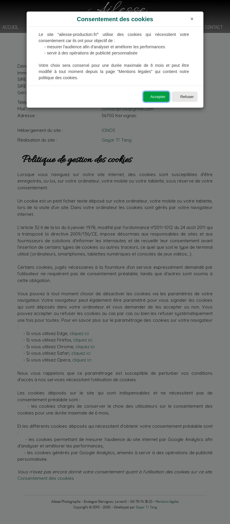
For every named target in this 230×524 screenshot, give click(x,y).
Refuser (187, 96)
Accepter (157, 96)
